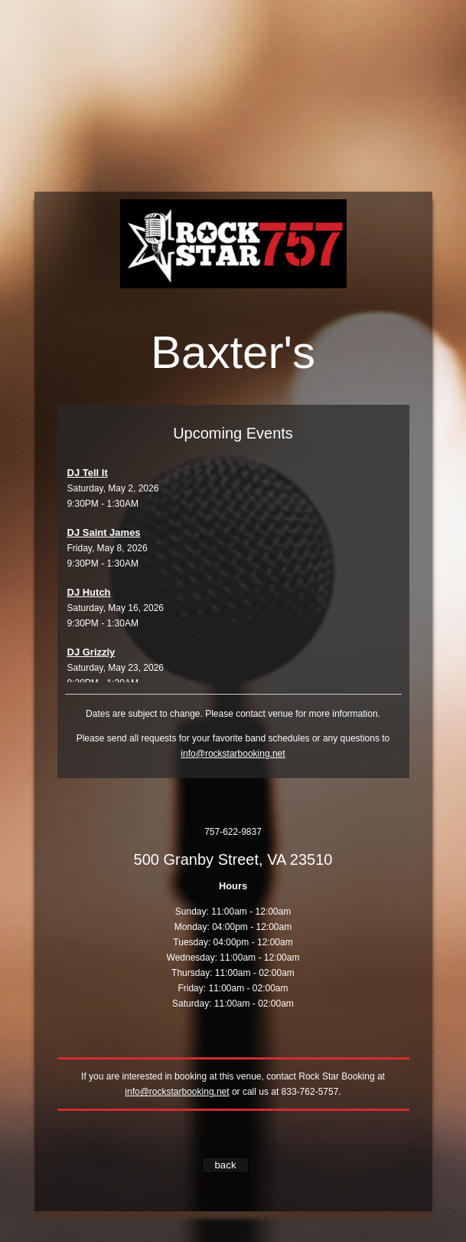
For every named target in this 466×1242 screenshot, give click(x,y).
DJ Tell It (87, 472)
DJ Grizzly (91, 652)
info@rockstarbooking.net (233, 753)
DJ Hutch (89, 592)
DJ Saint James (104, 532)
